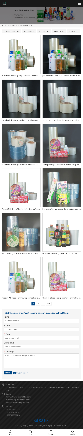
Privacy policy (22, 373)
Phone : (7, 326)
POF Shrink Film (29, 31)
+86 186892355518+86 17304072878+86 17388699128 (13, 412)
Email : (7, 334)
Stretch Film (73, 31)
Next (49, 303)
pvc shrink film (26, 25)
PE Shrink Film (44, 31)
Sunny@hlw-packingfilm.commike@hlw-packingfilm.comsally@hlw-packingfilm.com (18, 400)
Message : (9, 352)
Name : (7, 317)
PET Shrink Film (59, 31)
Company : (9, 343)
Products (13, 25)
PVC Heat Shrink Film (11, 31)
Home (4, 25)
